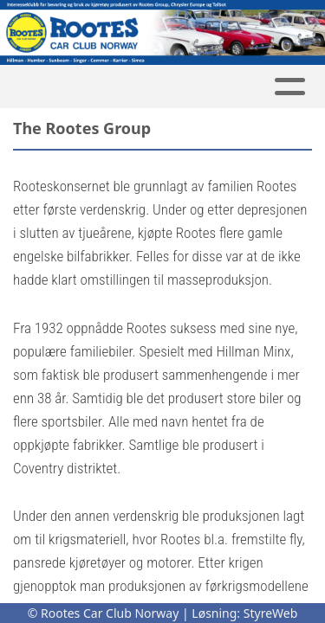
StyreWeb (271, 613)
